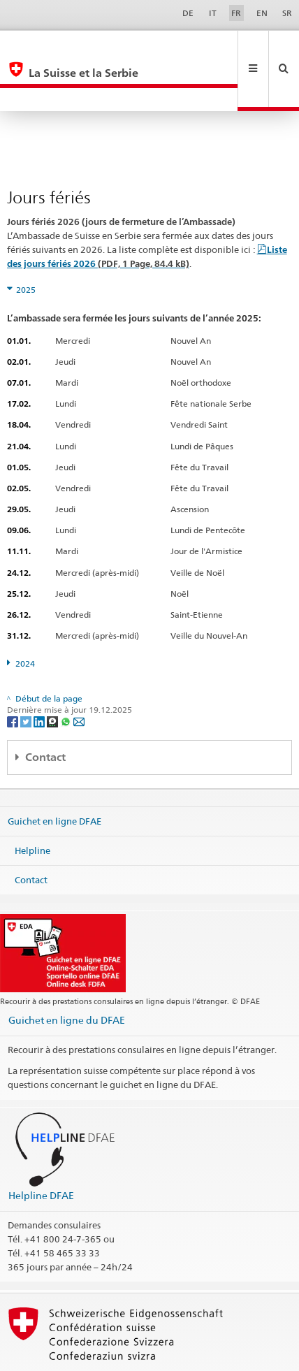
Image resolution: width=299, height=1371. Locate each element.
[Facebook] (13, 674)
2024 (25, 616)
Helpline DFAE (41, 1148)
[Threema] (53, 674)
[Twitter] (27, 674)
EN (262, 13)
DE (188, 13)
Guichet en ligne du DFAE (66, 973)
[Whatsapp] (66, 674)
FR (236, 13)
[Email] (79, 674)
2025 (26, 243)
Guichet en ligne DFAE (54, 774)
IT (213, 13)
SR (287, 13)
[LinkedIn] (40, 674)
